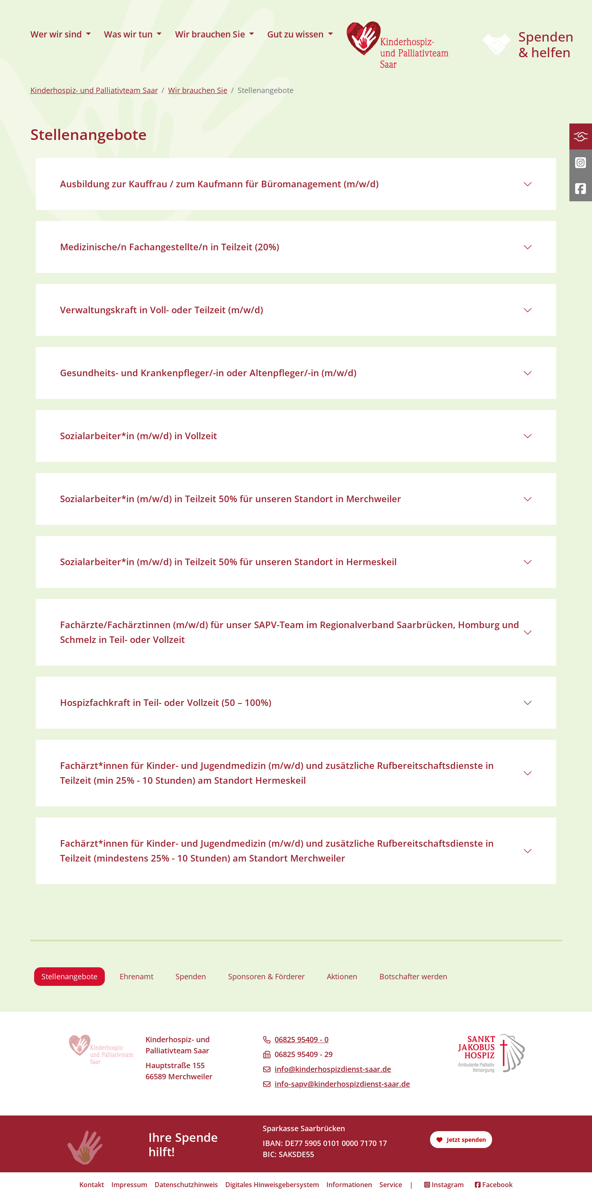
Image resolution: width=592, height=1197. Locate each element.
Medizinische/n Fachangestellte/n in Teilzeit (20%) (169, 247)
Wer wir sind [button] (57, 34)
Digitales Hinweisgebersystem (272, 1184)
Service (390, 1184)
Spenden (191, 976)
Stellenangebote (69, 976)
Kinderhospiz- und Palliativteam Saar (94, 90)
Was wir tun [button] (129, 34)
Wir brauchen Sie (197, 90)
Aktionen (342, 976)
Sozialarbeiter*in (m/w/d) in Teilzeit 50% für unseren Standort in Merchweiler (230, 499)
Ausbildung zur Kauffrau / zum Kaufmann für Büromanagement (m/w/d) (219, 184)
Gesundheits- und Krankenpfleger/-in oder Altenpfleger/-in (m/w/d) (208, 373)
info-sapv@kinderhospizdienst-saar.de (342, 1084)
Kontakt (91, 1184)
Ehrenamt (136, 976)
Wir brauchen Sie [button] (211, 34)
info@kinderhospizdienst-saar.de (333, 1069)
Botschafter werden (413, 976)
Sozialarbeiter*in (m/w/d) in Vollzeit (138, 436)
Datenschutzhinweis (186, 1184)
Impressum (129, 1184)
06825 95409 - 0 (301, 1039)
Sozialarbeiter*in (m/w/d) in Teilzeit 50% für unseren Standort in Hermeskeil (228, 562)
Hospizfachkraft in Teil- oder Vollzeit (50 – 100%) (165, 702)
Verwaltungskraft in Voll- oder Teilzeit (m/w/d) (161, 310)
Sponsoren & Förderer (266, 976)
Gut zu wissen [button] (296, 34)
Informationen (349, 1184)
